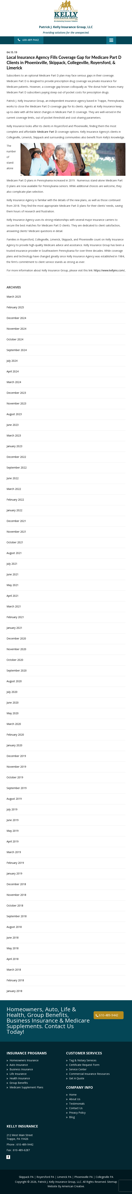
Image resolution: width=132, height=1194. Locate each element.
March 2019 (14, 852)
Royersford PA (45, 1177)
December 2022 (16, 457)
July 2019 (12, 809)
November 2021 (16, 531)
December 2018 (16, 884)
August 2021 (14, 553)
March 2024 (14, 382)
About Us (74, 1099)
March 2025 (14, 296)
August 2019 (14, 798)
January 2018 (14, 991)
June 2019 (13, 820)
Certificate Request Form (84, 1065)
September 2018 (17, 916)
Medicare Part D (47, 131)
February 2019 (15, 863)
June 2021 (13, 574)
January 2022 (14, 510)
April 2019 (13, 841)
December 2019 (16, 756)
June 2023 (13, 425)
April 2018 (13, 959)
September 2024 (17, 350)
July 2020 (12, 692)
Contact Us (76, 1108)
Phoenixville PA (83, 1177)
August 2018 (14, 927)
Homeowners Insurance (24, 1060)
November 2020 (16, 649)
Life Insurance (18, 1074)
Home (73, 1094)
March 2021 (14, 606)
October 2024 (15, 339)
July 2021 (12, 563)
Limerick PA (64, 1177)
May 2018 (13, 948)
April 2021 (13, 595)
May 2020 (13, 713)
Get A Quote (76, 1078)
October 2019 (15, 777)
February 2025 (15, 307)
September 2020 (17, 670)
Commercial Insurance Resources (89, 1074)
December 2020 (16, 638)
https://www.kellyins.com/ (109, 270)
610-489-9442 (30, 40)
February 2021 (15, 617)
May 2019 (13, 830)
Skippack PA (26, 1177)
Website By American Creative (66, 1186)
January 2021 (14, 628)
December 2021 (16, 521)
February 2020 (15, 734)
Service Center (78, 1069)
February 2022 (15, 499)
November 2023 (16, 403)
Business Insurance (21, 1069)
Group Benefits (19, 1083)
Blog (72, 1117)
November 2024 (16, 328)
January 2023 (14, 446)
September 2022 (17, 467)
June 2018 (13, 937)
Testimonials (77, 1103)
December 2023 (16, 393)
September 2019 (17, 788)
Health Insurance (20, 1078)
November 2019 (16, 766)
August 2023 (14, 414)
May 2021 (13, 585)
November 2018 (16, 895)
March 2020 (14, 724)
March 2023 (14, 435)
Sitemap (112, 1182)
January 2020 (14, 745)
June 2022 (13, 478)
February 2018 (15, 980)
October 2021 (15, 542)
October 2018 (15, 905)
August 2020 (14, 681)
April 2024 (13, 371)
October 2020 (15, 660)
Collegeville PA (104, 1177)
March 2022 (14, 489)
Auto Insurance (19, 1065)
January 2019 (14, 873)
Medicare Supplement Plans (26, 1087)
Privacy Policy (77, 1112)
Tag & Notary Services (82, 1060)
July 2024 (12, 360)
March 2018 (14, 969)
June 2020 (13, 702)
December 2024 (16, 318)
